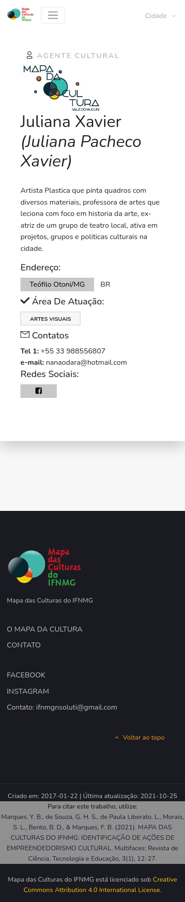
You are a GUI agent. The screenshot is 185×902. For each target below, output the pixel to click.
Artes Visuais (50, 319)
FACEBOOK (26, 675)
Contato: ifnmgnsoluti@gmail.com (62, 707)
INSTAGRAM (28, 691)
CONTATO (24, 645)
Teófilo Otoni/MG (57, 284)
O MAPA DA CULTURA (45, 629)
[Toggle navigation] (53, 15)
